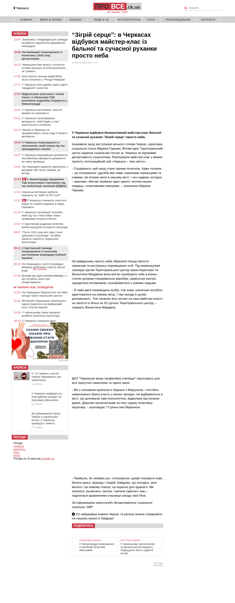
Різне (151, 19)
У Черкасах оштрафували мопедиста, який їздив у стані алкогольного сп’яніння (40, 121)
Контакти (208, 19)
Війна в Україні (51, 19)
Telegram (107, 518)
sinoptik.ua (47, 458)
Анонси (75, 19)
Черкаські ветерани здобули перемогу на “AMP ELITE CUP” (41, 193)
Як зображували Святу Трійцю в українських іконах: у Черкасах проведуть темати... (46, 418)
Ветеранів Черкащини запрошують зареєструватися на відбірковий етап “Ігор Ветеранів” (44, 304)
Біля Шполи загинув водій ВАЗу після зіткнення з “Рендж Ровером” (44, 78)
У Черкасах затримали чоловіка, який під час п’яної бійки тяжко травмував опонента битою (42, 215)
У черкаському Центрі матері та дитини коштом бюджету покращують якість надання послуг (138, 549)
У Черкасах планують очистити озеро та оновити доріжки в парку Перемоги (44, 204)
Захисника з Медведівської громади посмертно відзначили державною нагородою (45, 43)
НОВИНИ (20, 33)
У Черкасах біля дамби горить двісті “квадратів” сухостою (45, 86)
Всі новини (40, 269)
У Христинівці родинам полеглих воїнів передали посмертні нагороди (45, 225)
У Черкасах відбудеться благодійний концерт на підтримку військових (47, 397)
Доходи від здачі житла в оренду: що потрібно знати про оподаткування (43, 279)
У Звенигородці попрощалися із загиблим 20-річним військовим (96, 547)
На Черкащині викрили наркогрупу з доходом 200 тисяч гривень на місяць (45, 170)
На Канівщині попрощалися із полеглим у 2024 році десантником (42, 55)
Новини (26, 19)
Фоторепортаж (129, 19)
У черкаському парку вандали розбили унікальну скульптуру (41, 314)
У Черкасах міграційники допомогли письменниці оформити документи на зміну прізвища (45, 158)
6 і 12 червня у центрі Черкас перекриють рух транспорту (46, 376)
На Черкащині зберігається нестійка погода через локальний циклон (45, 294)
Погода (20, 437)
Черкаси (22, 8)
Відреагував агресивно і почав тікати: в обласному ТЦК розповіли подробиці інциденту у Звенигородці (44, 98)
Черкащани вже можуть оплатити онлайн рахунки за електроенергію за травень (44, 68)
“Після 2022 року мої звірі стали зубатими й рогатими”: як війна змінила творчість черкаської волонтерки (42, 237)
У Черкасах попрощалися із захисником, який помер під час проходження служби (43, 145)
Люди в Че (101, 19)
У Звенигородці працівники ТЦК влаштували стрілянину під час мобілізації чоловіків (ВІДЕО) (44, 182)
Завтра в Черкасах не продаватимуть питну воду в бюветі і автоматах (45, 133)
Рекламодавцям (177, 19)
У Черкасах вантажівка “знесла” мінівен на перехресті (42, 111)
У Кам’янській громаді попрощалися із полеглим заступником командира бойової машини (44, 252)
